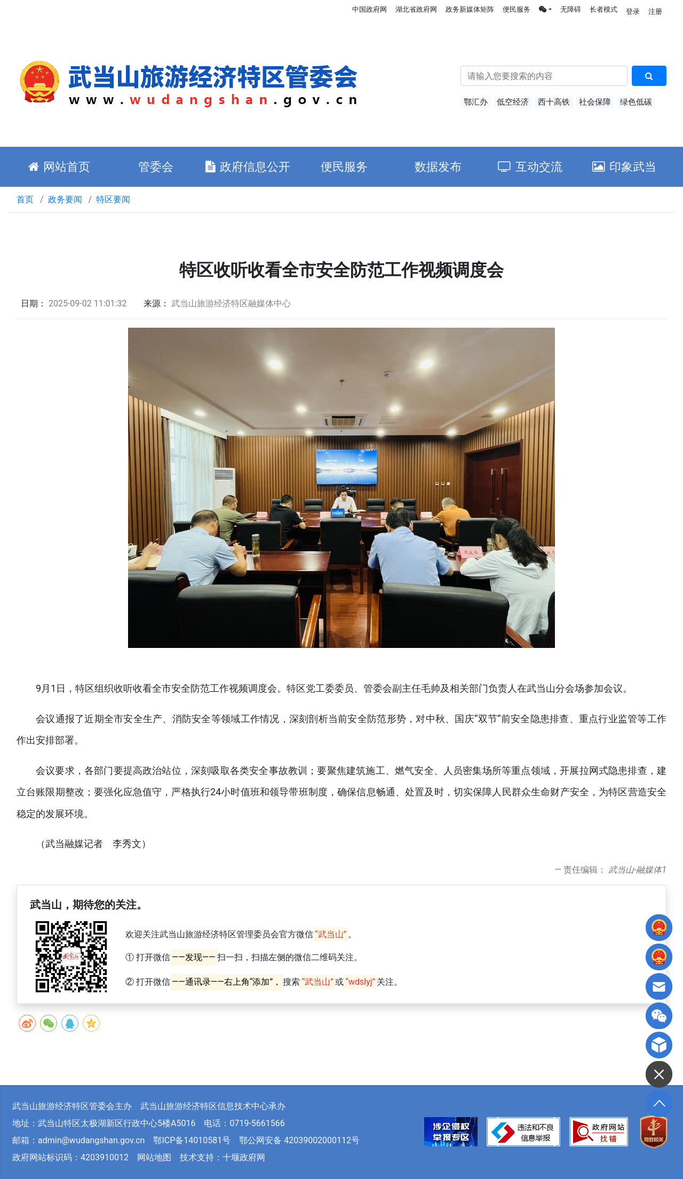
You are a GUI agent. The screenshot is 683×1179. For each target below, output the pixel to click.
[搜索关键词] (544, 76)
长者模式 (603, 9)
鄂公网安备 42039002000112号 (299, 1140)
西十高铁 (554, 102)
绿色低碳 (636, 102)
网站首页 (59, 166)
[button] (545, 9)
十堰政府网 (244, 1157)
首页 (25, 199)
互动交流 (530, 166)
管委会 (155, 166)
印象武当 (624, 166)
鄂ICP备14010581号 (192, 1140)
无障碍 (570, 9)
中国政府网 (369, 9)
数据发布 (438, 166)
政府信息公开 (247, 166)
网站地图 (154, 1157)
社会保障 (595, 102)
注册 (655, 11)
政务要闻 (65, 199)
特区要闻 (113, 199)
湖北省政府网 (416, 9)
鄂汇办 (476, 102)
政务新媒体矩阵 (470, 9)
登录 (633, 11)
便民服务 (516, 9)
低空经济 (513, 102)
